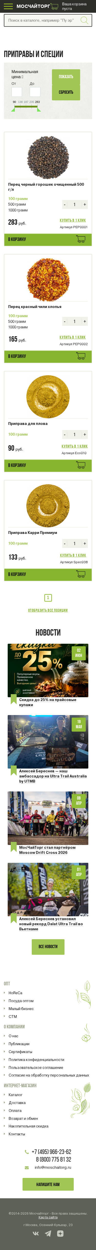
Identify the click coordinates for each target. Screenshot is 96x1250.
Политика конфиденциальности (36, 1060)
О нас (13, 1036)
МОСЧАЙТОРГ (33, 6)
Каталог (16, 1095)
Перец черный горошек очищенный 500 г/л (46, 187)
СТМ (13, 1017)
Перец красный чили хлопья (34, 307)
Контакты (17, 1134)
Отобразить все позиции (48, 611)
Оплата (15, 1111)
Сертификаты (20, 1052)
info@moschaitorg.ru (53, 1167)
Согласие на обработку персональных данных (49, 1075)
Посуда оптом (21, 1001)
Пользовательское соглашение (36, 1068)
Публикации (19, 1044)
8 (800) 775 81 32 (53, 1160)
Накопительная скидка (28, 1126)
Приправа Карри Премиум (32, 533)
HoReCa (15, 993)
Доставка (17, 1103)
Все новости (48, 947)
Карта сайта (48, 1217)
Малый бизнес (21, 1009)
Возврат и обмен (23, 1119)
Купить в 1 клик (73, 221)
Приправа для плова (28, 424)
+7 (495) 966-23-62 (51, 1152)
